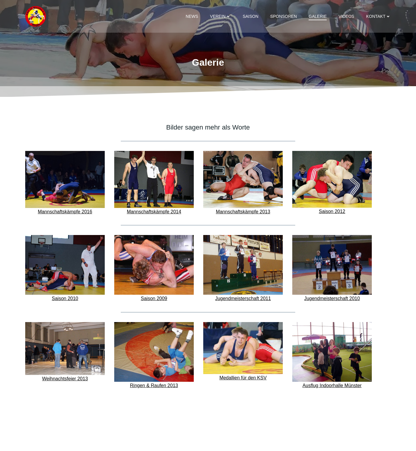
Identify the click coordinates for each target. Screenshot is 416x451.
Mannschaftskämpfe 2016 (65, 211)
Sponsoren (283, 16)
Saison (250, 16)
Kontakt (378, 16)
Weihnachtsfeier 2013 (65, 378)
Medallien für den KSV (242, 377)
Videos (346, 16)
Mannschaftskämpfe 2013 (243, 211)
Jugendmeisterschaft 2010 (332, 298)
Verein (220, 16)
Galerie (318, 16)
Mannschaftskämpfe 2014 (154, 211)
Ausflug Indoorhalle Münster (331, 385)
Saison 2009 (154, 298)
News (192, 16)
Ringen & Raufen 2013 (154, 385)
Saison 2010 (65, 298)
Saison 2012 (332, 211)
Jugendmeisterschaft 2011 (243, 298)
